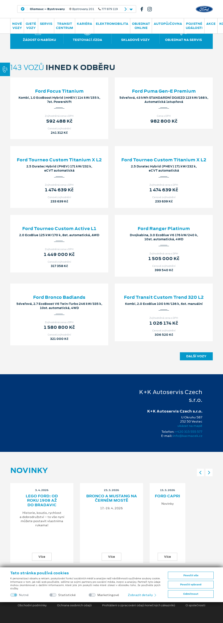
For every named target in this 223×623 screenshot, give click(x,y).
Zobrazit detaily (142, 595)
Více (41, 557)
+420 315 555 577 (188, 431)
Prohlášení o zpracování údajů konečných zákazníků (138, 605)
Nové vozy (17, 26)
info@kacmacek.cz (187, 436)
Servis (46, 24)
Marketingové (108, 595)
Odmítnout (190, 594)
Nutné (24, 595)
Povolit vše (190, 575)
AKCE (211, 24)
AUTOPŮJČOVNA (168, 24)
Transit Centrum (64, 26)
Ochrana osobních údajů (74, 605)
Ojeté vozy (31, 26)
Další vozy (196, 356)
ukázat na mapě (189, 426)
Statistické (67, 595)
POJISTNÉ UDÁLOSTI (194, 26)
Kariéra (84, 24)
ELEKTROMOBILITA (112, 24)
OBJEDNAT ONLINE (141, 26)
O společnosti (195, 605)
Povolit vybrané (190, 584)
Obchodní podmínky (32, 605)
